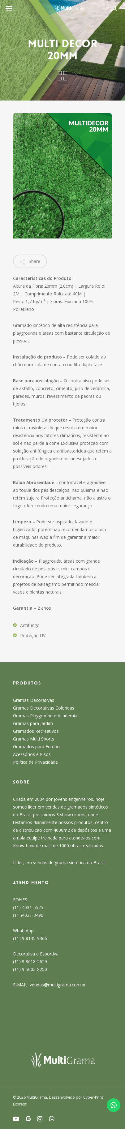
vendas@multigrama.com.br (58, 985)
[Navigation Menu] (9, 8)
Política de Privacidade (35, 762)
